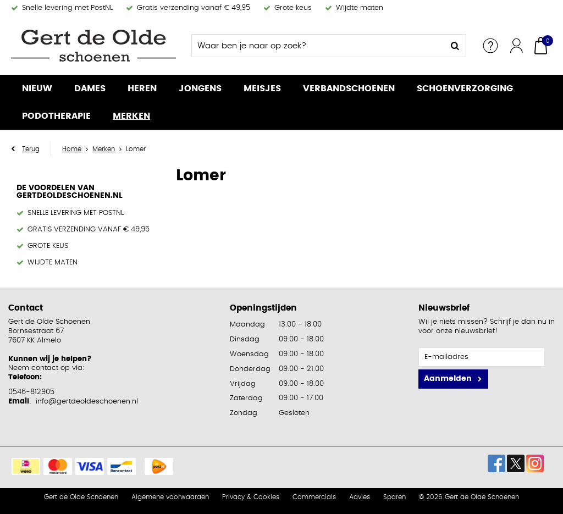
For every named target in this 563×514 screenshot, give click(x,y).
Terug (31, 149)
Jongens (200, 88)
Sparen (394, 497)
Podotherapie (56, 116)
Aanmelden (448, 379)
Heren (142, 88)
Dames (90, 88)
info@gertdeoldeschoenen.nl (87, 401)
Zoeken (455, 46)
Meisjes (262, 88)
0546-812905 (31, 392)
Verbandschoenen (349, 88)
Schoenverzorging (465, 88)
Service (490, 45)
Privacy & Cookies (250, 497)
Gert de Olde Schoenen (81, 497)
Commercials (314, 497)
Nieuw (37, 88)
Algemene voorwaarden (170, 497)
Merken (131, 116)
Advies (359, 497)
